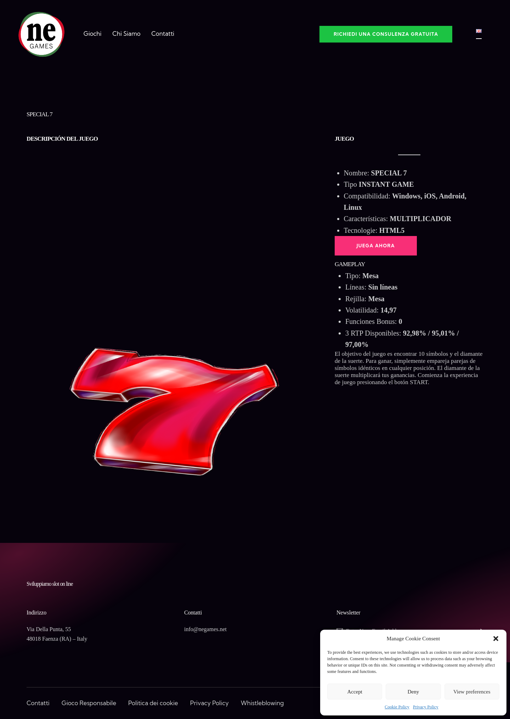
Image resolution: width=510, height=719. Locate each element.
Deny (413, 692)
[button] (495, 638)
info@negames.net (205, 629)
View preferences (471, 692)
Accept (354, 692)
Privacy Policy (425, 706)
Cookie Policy (397, 706)
